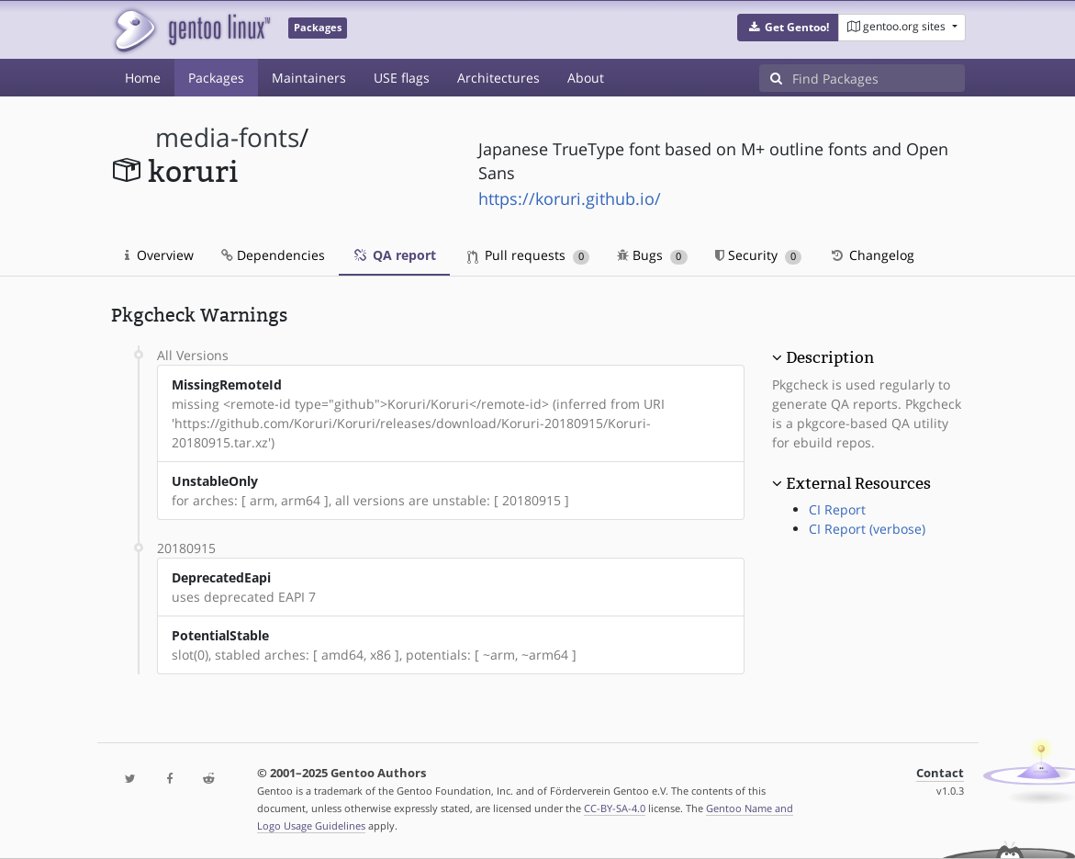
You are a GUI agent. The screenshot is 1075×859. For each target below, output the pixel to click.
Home (143, 77)
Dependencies (273, 255)
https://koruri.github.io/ (569, 198)
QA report (394, 255)
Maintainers (309, 77)
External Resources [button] (858, 483)
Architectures (498, 77)
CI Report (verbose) (867, 528)
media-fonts (227, 137)
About (585, 77)
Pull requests (528, 255)
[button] (788, 27)
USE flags (402, 77)
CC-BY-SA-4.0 (614, 808)
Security (758, 255)
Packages (216, 77)
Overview (159, 255)
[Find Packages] (878, 78)
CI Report (837, 509)
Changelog (871, 255)
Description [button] (830, 357)
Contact (940, 773)
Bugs (652, 255)
